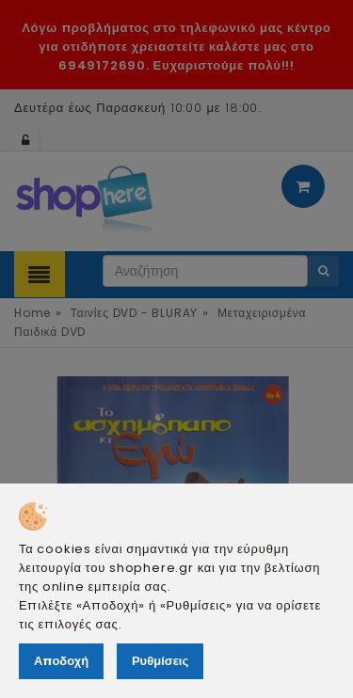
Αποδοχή (61, 661)
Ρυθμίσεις (160, 661)
